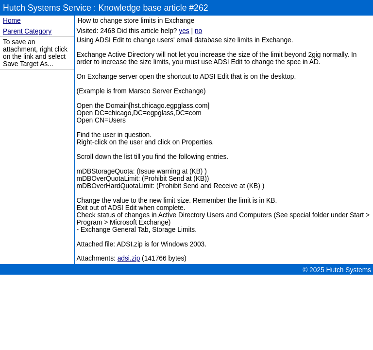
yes (184, 31)
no (198, 31)
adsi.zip (129, 258)
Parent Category (27, 31)
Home (12, 20)
